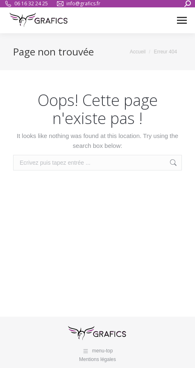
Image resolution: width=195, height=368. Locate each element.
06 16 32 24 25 (26, 3)
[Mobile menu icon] (182, 20)
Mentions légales (97, 359)
